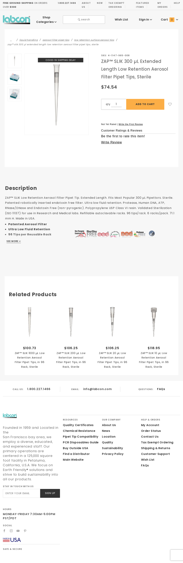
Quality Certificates (77, 422)
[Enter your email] (21, 481)
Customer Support (154, 451)
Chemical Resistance (78, 428)
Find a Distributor (75, 451)
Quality (107, 439)
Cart (169, 18)
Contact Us (149, 433)
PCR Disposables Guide (80, 439)
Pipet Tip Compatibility (79, 433)
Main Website (72, 457)
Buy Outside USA (75, 445)
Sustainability (112, 445)
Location (108, 433)
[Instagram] (11, 518)
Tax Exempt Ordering (115, 5)
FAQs (161, 386)
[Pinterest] (25, 518)
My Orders (162, 5)
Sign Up (49, 481)
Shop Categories (46, 18)
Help (176, 3)
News (106, 428)
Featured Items (141, 5)
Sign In (145, 18)
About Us (85, 5)
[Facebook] (4, 518)
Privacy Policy (112, 451)
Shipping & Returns (155, 445)
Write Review (111, 139)
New (99, 3)
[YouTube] (18, 518)
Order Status (150, 428)
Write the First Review (131, 121)
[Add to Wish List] (170, 101)
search (84, 18)
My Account (149, 422)
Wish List (121, 18)
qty (108, 101)
